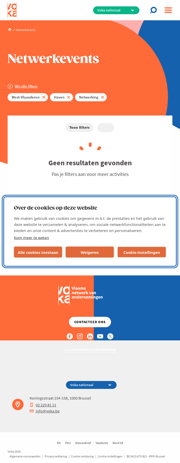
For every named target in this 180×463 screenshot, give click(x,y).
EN (59, 443)
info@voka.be (45, 411)
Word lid (118, 443)
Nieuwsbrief (83, 443)
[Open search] (155, 10)
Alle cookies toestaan (38, 252)
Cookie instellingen (110, 456)
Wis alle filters (26, 86)
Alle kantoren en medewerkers (90, 350)
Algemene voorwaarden (25, 456)
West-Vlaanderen (26, 97)
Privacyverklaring (56, 456)
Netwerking (88, 97)
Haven (59, 97)
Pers (68, 443)
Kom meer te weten (31, 237)
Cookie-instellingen (141, 252)
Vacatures (102, 443)
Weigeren (90, 252)
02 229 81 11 (43, 404)
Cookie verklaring (82, 456)
